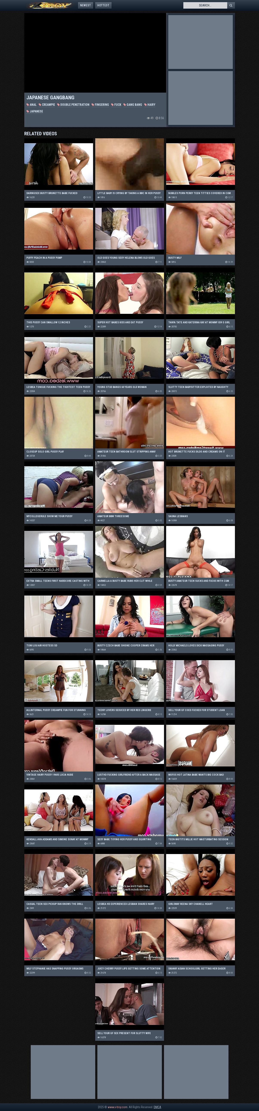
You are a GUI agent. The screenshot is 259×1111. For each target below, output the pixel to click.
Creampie (47, 104)
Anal (31, 104)
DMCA (157, 1107)
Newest (85, 5)
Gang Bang (132, 104)
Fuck (116, 104)
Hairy (149, 104)
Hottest (103, 5)
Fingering (100, 104)
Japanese (34, 111)
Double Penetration (73, 104)
